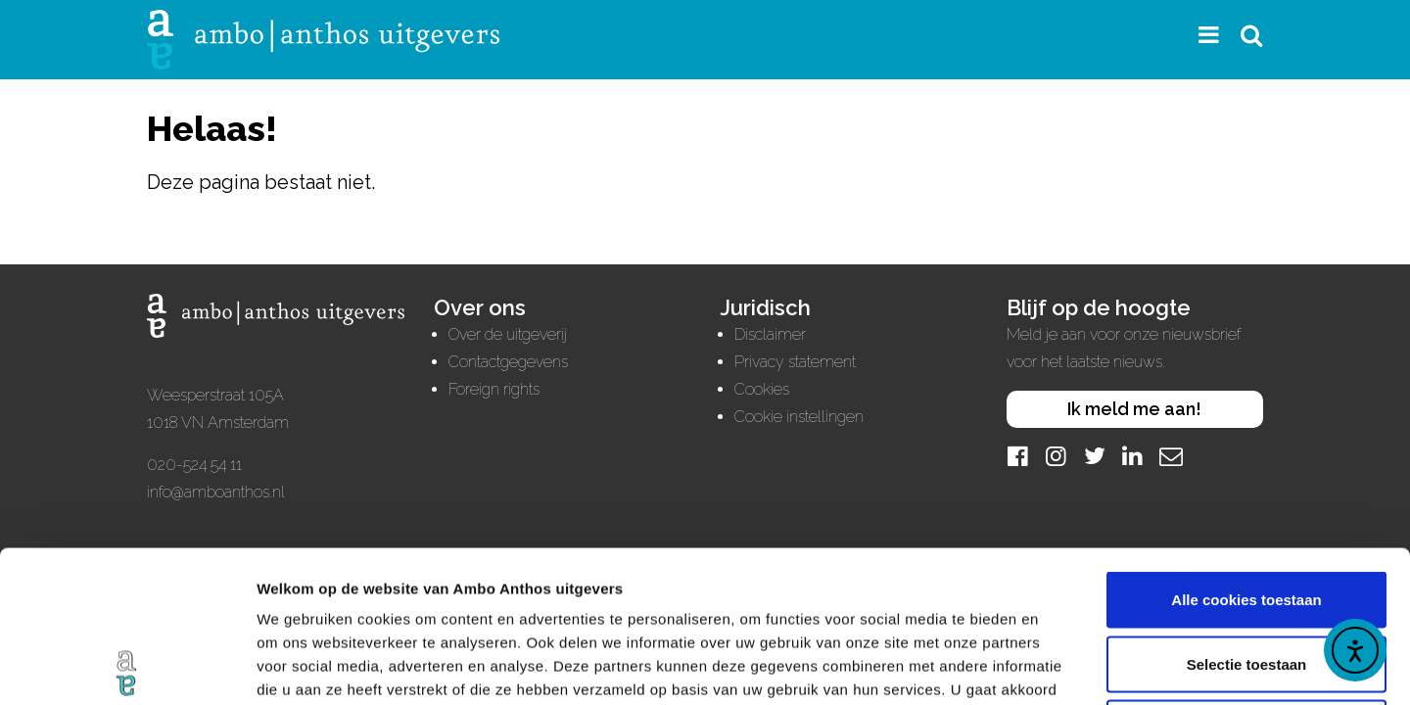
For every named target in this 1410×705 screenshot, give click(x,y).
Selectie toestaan (1247, 512)
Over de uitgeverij (507, 334)
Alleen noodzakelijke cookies (1246, 576)
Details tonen (1057, 666)
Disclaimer (770, 334)
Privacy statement (795, 361)
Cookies (761, 389)
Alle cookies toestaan (1246, 448)
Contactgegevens (508, 361)
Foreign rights (494, 389)
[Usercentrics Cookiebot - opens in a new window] (126, 667)
